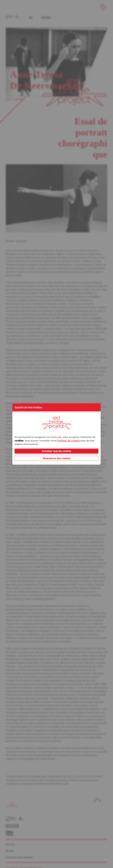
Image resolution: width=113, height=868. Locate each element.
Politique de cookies (68, 440)
